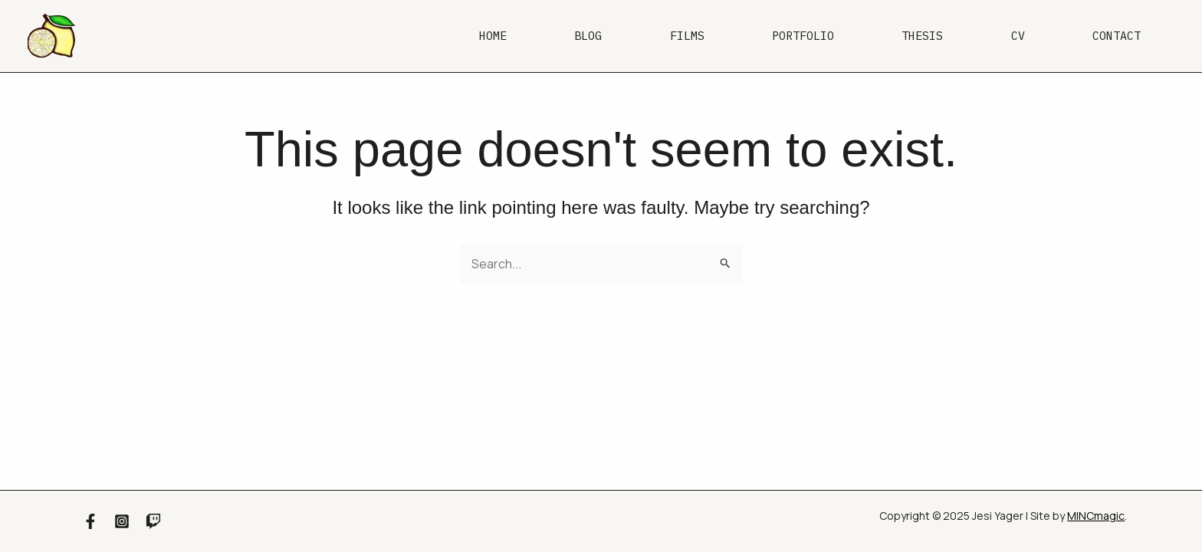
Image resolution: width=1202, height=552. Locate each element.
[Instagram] (122, 521)
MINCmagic (1096, 515)
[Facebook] (90, 521)
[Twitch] (153, 521)
